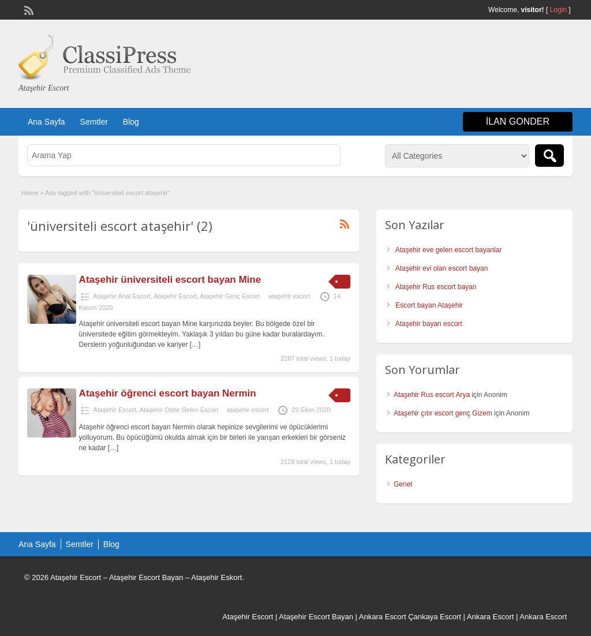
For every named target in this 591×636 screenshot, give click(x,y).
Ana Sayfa (46, 121)
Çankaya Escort (434, 616)
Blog (131, 121)
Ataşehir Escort (175, 296)
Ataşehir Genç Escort (230, 296)
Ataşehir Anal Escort (122, 296)
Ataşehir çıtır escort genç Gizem (443, 413)
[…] (195, 345)
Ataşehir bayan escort (428, 324)
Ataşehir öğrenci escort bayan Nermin (167, 393)
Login (558, 10)
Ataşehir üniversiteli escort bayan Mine (170, 279)
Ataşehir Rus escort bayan (436, 287)
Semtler (94, 121)
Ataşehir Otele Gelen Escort (179, 409)
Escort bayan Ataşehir (429, 305)
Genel (403, 484)
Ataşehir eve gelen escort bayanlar (448, 250)
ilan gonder (517, 121)
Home (29, 192)
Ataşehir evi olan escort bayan (441, 268)
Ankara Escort (382, 616)
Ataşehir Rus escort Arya (432, 395)
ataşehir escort (289, 296)
